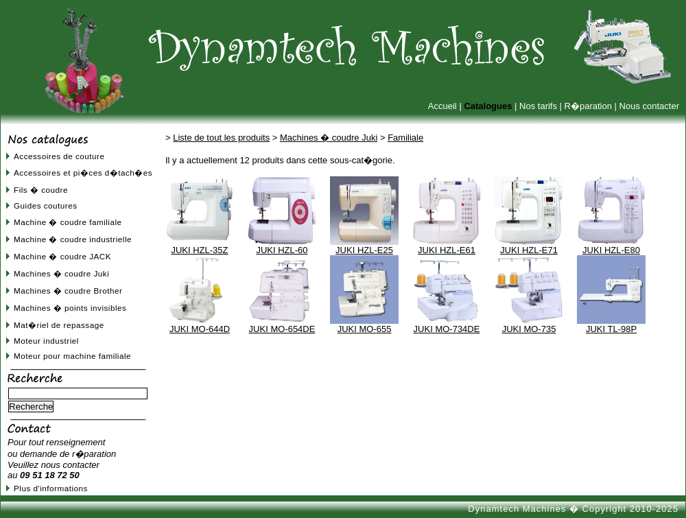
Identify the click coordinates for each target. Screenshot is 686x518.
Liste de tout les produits (221, 137)
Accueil (442, 106)
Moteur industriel (46, 340)
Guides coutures (46, 205)
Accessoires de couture (59, 156)
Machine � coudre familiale (68, 221)
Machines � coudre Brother (68, 290)
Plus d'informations (51, 488)
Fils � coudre (41, 189)
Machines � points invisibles (70, 307)
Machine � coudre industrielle (73, 239)
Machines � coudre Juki (61, 273)
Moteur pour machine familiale (72, 355)
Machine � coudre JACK (62, 256)
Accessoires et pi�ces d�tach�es (83, 172)
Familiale (405, 137)
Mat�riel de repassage (59, 324)
